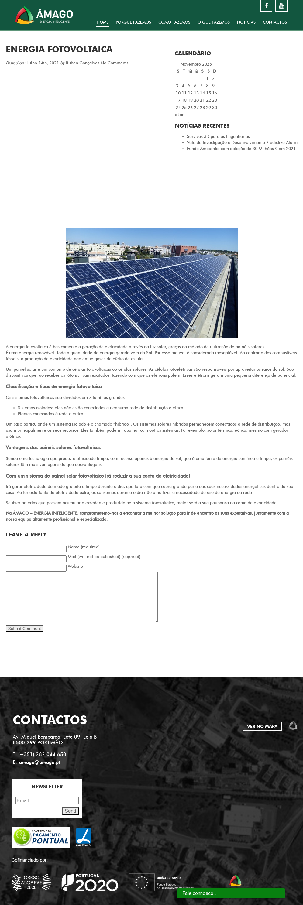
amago (293, 725)
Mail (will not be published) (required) (104, 556)
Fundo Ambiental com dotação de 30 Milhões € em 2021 (241, 148)
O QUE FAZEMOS (214, 22)
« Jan (179, 114)
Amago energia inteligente (44, 15)
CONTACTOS (275, 22)
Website (75, 566)
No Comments (114, 63)
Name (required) (84, 547)
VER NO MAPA (262, 726)
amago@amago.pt (39, 762)
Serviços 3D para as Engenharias (218, 136)
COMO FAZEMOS (174, 22)
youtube (281, 6)
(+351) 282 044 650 (42, 754)
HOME (102, 22)
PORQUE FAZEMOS (133, 22)
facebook (266, 6)
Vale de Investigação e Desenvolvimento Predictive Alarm (242, 142)
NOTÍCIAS (246, 22)
